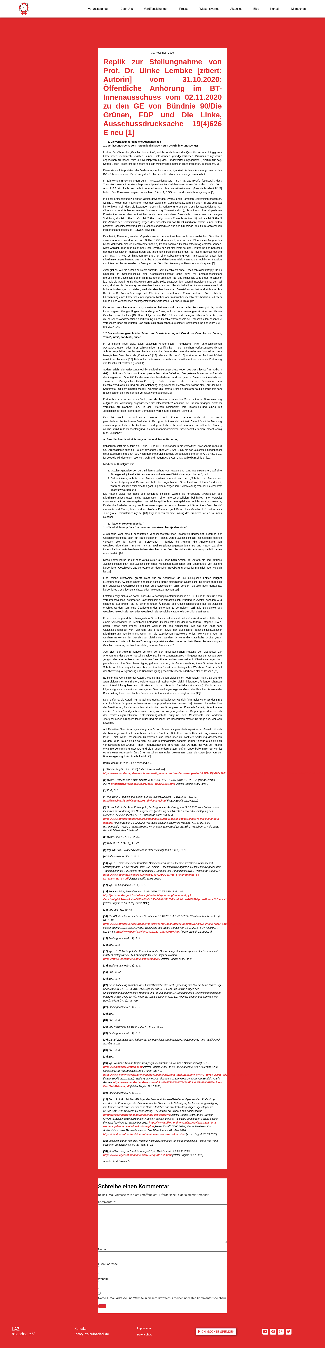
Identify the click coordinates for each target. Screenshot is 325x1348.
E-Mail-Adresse (108, 1264)
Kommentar (107, 1202)
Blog (256, 8)
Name (102, 1249)
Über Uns (126, 8)
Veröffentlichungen (156, 8)
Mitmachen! (299, 8)
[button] (216, 1331)
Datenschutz (144, 1334)
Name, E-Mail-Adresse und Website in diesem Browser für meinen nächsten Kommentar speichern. (162, 1298)
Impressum (144, 1328)
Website (103, 1279)
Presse (184, 8)
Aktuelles (236, 8)
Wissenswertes (209, 8)
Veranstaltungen (98, 8)
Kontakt (275, 8)
